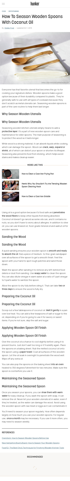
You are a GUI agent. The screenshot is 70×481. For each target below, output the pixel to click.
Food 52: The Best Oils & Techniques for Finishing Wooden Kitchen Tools (33, 448)
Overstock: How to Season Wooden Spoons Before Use (25, 438)
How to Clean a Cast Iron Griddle (36, 196)
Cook (4, 11)
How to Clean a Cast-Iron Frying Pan (38, 174)
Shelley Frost (9, 28)
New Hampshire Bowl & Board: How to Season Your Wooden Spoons (30, 443)
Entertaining (14, 11)
